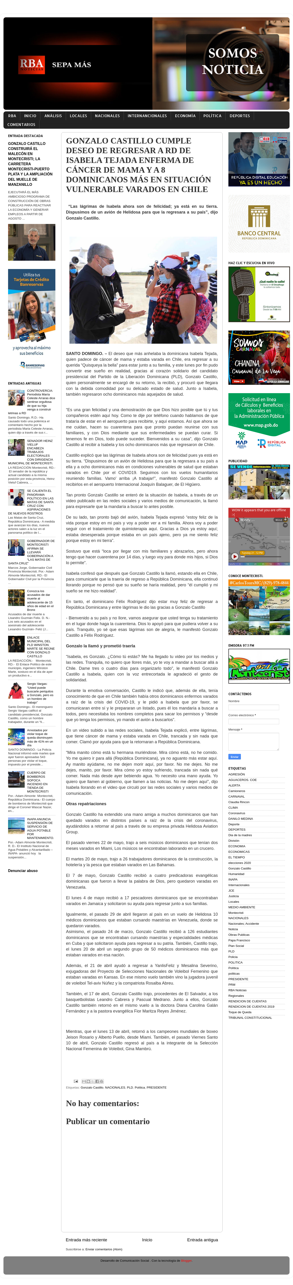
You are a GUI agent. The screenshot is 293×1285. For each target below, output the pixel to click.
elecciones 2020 (239, 863)
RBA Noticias (237, 990)
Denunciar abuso (23, 871)
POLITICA (235, 962)
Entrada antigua (202, 1239)
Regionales (236, 995)
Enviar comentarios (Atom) (104, 1249)
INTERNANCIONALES (147, 115)
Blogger (186, 1260)
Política (140, 1087)
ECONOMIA (236, 846)
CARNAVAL (236, 796)
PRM (231, 984)
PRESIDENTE (157, 1087)
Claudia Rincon (239, 802)
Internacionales (239, 885)
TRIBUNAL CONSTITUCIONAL (250, 1017)
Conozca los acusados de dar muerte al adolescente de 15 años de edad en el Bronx (40, 600)
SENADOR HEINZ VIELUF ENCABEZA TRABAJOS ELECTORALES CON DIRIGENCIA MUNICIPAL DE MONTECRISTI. (30, 452)
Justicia (233, 896)
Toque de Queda (239, 1012)
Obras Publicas (239, 934)
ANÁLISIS (53, 115)
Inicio (147, 1239)
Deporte (233, 824)
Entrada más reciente (86, 1239)
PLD (130, 1087)
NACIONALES (107, 115)
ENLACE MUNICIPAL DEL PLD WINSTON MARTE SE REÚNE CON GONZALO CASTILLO (41, 647)
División (233, 840)
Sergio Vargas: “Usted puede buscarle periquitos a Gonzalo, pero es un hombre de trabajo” (40, 693)
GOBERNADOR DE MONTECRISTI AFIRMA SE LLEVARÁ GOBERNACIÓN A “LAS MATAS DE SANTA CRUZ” (31, 552)
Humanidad (236, 874)
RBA (12, 115)
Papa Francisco (239, 940)
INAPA (233, 879)
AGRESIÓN (236, 774)
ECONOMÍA (185, 115)
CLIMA (233, 807)
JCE (231, 890)
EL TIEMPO (236, 857)
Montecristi (235, 913)
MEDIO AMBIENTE (241, 907)
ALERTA (234, 785)
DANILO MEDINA (240, 818)
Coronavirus (236, 813)
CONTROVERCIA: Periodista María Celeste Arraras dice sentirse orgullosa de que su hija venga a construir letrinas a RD (31, 402)
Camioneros (236, 791)
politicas (234, 973)
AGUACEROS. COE (242, 780)
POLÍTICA (212, 115)
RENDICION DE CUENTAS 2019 (251, 1006)
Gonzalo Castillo (92, 1087)
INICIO (30, 115)
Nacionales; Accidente (243, 923)
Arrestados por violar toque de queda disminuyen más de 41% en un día (40, 737)
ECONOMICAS (239, 852)
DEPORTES (240, 115)
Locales (233, 901)
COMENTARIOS (21, 124)
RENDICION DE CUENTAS (247, 1001)
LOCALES (78, 115)
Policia (233, 957)
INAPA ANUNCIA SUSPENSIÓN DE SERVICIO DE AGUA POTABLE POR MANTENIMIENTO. (40, 828)
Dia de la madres (240, 835)
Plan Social (236, 946)
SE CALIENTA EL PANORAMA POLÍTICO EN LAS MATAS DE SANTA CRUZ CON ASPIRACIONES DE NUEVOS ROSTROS (31, 502)
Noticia (233, 929)
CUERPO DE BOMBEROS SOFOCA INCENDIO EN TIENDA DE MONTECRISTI (37, 782)
